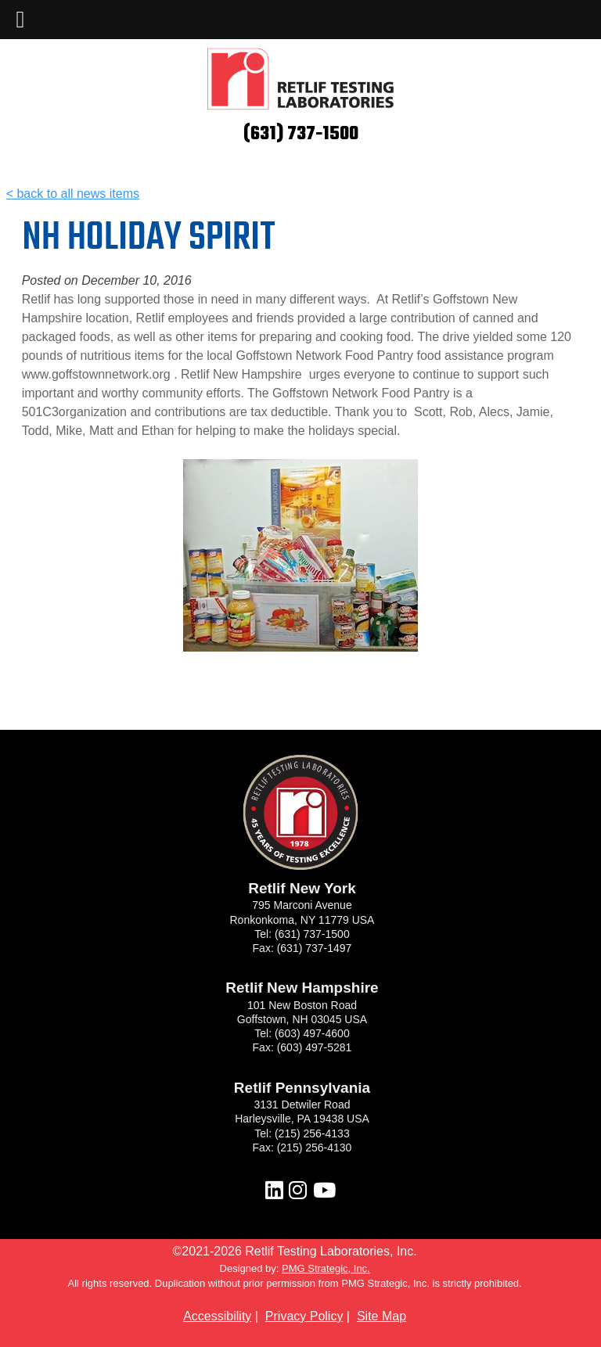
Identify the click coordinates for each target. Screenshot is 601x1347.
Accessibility (217, 1316)
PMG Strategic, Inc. (326, 1268)
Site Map (381, 1316)
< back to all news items (72, 193)
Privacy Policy (304, 1316)
